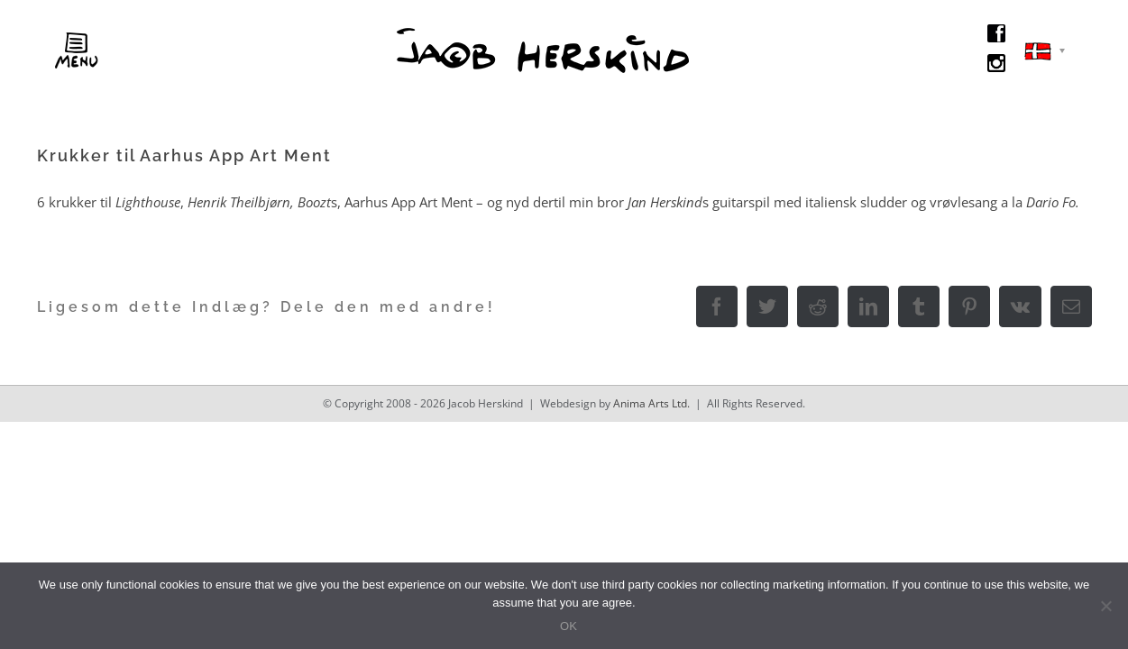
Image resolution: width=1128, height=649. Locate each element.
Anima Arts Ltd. (651, 403)
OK (568, 626)
